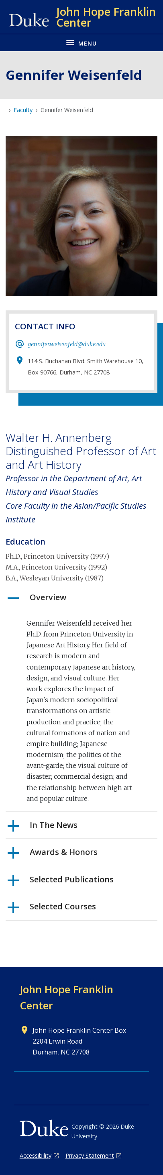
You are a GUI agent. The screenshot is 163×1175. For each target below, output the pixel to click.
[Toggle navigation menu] (81, 42)
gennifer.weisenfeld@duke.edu (67, 344)
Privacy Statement (89, 1155)
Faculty (23, 110)
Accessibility (35, 1155)
